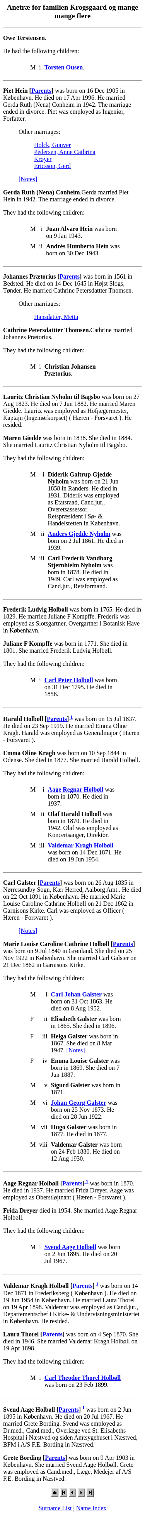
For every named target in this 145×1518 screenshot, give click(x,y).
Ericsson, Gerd (52, 166)
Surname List (55, 1508)
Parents (41, 90)
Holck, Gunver (52, 145)
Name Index (91, 1508)
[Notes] (28, 179)
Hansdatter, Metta (56, 317)
